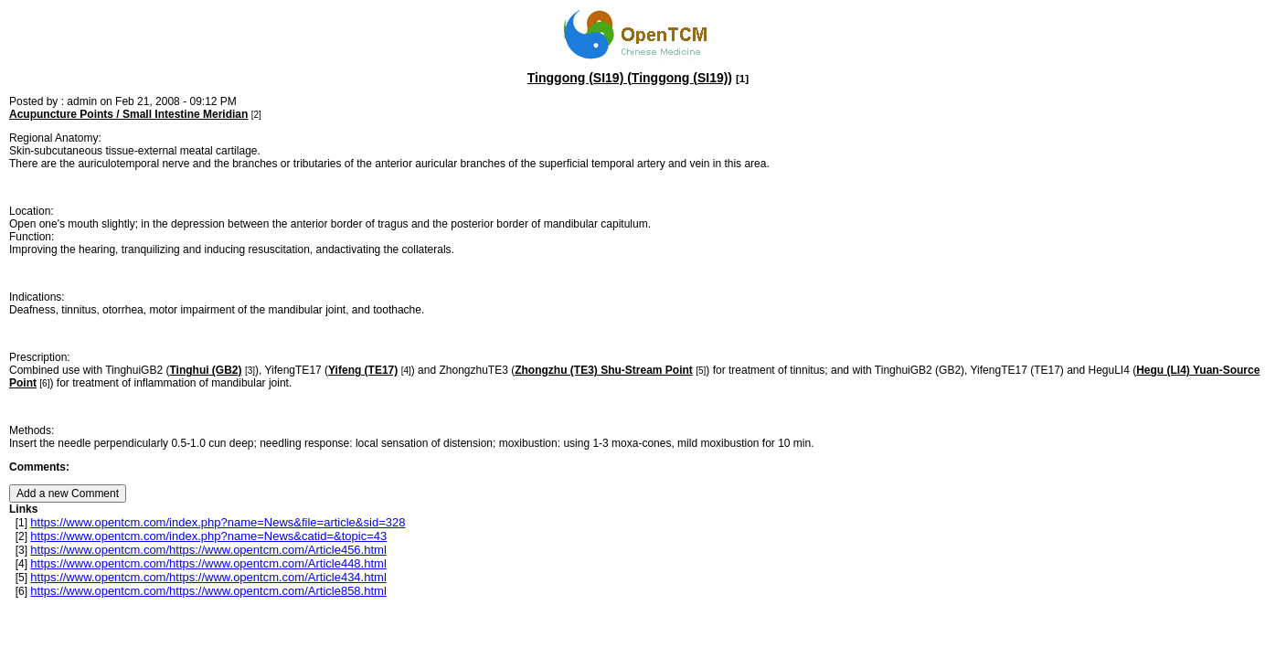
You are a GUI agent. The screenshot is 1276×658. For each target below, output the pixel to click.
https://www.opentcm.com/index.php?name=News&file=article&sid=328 (217, 522)
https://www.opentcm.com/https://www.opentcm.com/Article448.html (208, 563)
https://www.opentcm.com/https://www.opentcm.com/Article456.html (208, 550)
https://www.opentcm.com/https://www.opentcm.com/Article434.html (208, 577)
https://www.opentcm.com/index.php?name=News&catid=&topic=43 (208, 536)
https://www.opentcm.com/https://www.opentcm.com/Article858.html (208, 591)
